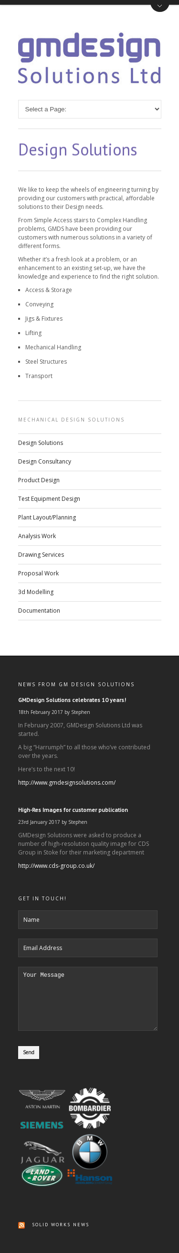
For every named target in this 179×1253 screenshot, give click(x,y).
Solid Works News (60, 1224)
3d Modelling (35, 592)
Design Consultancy (44, 461)
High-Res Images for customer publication (73, 798)
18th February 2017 (40, 700)
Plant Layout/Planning (47, 517)
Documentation (39, 610)
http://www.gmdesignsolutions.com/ (67, 771)
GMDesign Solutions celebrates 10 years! (72, 688)
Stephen (80, 700)
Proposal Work (38, 573)
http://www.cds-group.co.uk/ (56, 854)
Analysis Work (37, 536)
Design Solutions (40, 443)
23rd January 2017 (39, 810)
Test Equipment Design (49, 499)
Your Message (88, 993)
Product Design (39, 480)
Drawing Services (41, 555)
